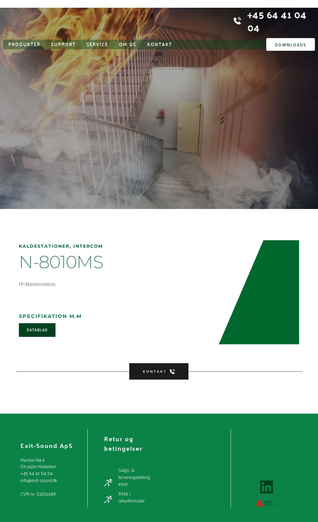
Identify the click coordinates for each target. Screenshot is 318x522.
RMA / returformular (130, 495)
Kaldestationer (47, 246)
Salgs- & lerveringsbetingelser (135, 476)
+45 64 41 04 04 (35, 472)
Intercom (96, 246)
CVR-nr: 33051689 (37, 492)
